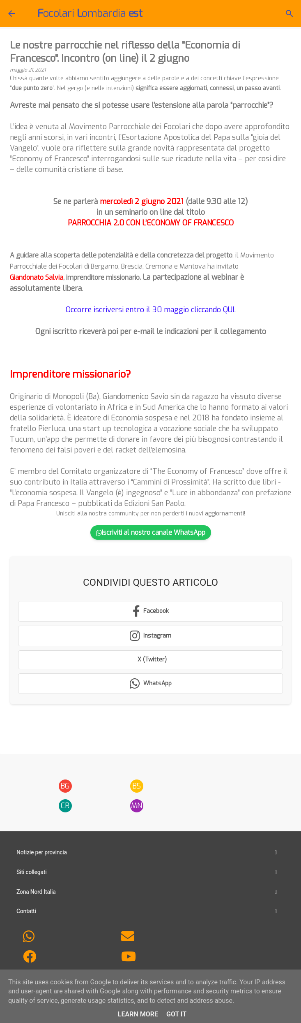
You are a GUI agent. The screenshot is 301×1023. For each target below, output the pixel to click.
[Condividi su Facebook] (150, 611)
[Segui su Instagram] (150, 636)
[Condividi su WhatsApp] (150, 683)
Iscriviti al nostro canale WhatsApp (150, 532)
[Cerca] (289, 13)
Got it (176, 1014)
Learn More (138, 1014)
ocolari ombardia (89, 13)
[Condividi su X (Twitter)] (150, 659)
